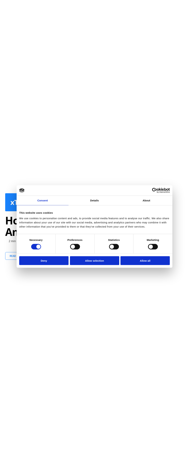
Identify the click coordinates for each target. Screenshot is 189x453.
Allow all (145, 260)
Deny (44, 260)
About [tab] (146, 200)
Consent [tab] (42, 200)
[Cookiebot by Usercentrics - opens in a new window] (155, 190)
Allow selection (94, 260)
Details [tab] (94, 200)
